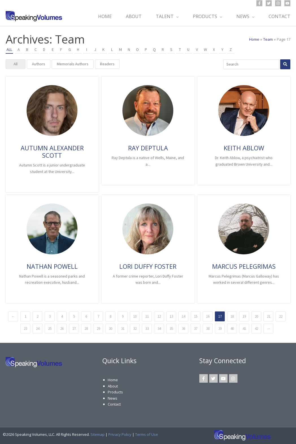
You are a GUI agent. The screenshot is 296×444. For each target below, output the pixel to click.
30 (110, 328)
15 (195, 316)
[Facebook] (259, 3)
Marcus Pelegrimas (244, 266)
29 (98, 328)
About (113, 386)
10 (135, 316)
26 (62, 328)
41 (244, 328)
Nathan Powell (52, 266)
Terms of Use (146, 434)
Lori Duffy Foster (147, 266)
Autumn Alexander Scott (52, 151)
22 (280, 316)
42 (256, 328)
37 (195, 328)
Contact (114, 404)
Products (115, 392)
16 (207, 316)
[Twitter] (269, 3)
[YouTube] (287, 3)
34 (159, 328)
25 (49, 328)
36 (183, 328)
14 (183, 316)
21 (268, 316)
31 (122, 328)
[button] (176, 16)
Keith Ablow (244, 148)
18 (232, 316)
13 (171, 316)
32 (135, 328)
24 (37, 328)
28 (86, 328)
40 (232, 328)
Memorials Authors (72, 63)
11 (147, 316)
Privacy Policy (119, 434)
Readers (107, 63)
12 (159, 316)
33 (147, 328)
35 (171, 328)
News (112, 398)
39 (220, 328)
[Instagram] (278, 3)
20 (256, 316)
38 (207, 328)
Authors (38, 63)
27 (74, 328)
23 (25, 328)
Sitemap (97, 434)
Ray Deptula (148, 148)
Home (113, 379)
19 (244, 316)
